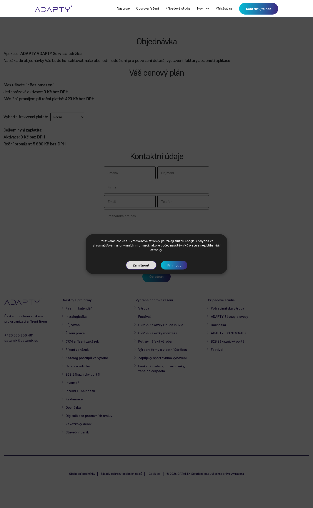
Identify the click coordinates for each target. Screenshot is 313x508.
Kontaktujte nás (258, 9)
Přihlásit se (224, 8)
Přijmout (174, 265)
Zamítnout (141, 265)
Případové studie (177, 8)
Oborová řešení (147, 8)
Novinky (203, 8)
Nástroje (123, 8)
